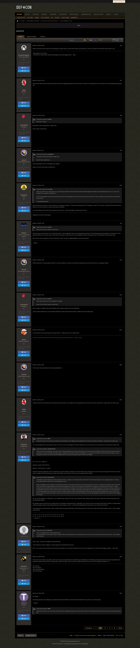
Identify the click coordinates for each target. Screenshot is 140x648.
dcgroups (63, 14)
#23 (121, 295)
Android (57, 17)
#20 (121, 185)
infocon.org (98, 14)
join (79, 25)
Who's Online (65, 17)
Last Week (30, 17)
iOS (52, 17)
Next (120, 628)
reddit (108, 14)
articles (36, 14)
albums (44, 14)
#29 (121, 556)
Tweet (24, 71)
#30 (121, 593)
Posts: (20, 64)
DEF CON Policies (108, 635)
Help (71, 635)
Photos (42, 36)
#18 (121, 115)
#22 (121, 260)
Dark (20, 635)
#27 (121, 435)
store (116, 14)
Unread (37, 17)
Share (24, 68)
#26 (121, 400)
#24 (120, 330)
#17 (121, 80)
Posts (20, 36)
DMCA (100, 635)
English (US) (30, 635)
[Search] (78, 40)
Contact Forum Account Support (85, 635)
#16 (121, 45)
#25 (121, 365)
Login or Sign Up (119, 1)
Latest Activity (31, 36)
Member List (74, 17)
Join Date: (21, 62)
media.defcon (86, 14)
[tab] (20, 36)
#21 (121, 223)
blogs (27, 14)
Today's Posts (21, 17)
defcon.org (74, 14)
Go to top (119, 635)
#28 (121, 526)
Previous (89, 628)
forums (19, 14)
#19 (121, 150)
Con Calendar (45, 17)
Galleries (53, 14)
